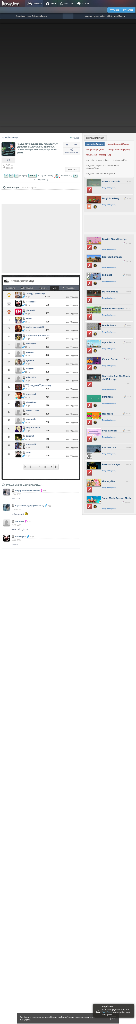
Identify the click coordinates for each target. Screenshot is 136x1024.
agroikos (30, 360)
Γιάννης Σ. (35, 293)
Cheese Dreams (111, 359)
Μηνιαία (43, 288)
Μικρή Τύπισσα (27, 490)
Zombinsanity (10, 137)
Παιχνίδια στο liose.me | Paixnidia (11, 3)
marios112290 (32, 410)
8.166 (74, 137)
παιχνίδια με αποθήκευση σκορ (100, 173)
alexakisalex (32, 402)
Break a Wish (109, 430)
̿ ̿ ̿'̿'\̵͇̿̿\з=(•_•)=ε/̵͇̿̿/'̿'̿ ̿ (38, 385)
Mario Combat (110, 291)
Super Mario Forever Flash (116, 498)
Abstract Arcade (111, 181)
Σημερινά (10, 288)
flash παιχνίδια (120, 160)
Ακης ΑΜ (33, 427)
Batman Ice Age (111, 464)
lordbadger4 (31, 301)
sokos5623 (31, 377)
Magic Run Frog (110, 198)
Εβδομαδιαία (27, 288)
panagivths (31, 419)
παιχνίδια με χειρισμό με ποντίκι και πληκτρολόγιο (102, 166)
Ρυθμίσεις (68, 288)
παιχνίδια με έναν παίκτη (97, 160)
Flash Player (107, 1012)
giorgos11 (30, 310)
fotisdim (30, 368)
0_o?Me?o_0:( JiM (38, 335)
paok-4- (35, 327)
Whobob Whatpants (113, 308)
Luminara (107, 396)
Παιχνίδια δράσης (109, 187)
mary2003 (19, 521)
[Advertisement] (34, 238)
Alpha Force (108, 342)
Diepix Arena (109, 325)
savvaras (30, 352)
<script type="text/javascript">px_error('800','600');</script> (68, 75)
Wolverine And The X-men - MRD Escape (116, 378)
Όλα (54, 288)
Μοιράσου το (72, 151)
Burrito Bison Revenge (114, 239)
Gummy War (109, 481)
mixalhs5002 (31, 343)
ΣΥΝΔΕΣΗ (128, 10)
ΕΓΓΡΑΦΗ (114, 10)
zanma (29, 318)
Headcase (107, 413)
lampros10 (31, 444)
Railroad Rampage (112, 256)
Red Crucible (109, 447)
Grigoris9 (30, 436)
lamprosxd (31, 394)
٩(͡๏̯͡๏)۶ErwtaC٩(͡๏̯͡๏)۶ (29, 505)
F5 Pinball (107, 274)
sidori (28, 452)
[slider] (41, 192)
